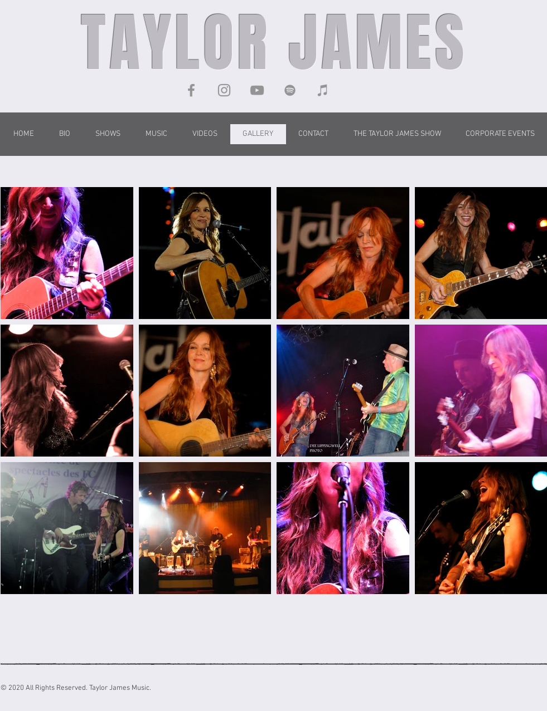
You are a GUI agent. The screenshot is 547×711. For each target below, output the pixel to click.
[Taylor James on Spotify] (290, 90)
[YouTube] (257, 90)
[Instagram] (224, 90)
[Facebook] (191, 90)
